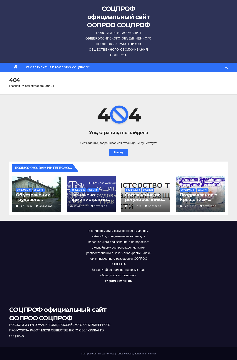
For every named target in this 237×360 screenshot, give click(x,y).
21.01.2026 (135, 206)
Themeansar (149, 353)
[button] (226, 67)
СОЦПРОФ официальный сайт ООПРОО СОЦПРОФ (118, 17)
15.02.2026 (26, 206)
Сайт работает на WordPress (98, 353)
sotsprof (44, 206)
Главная (14, 86)
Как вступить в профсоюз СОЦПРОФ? (58, 67)
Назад (118, 152)
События (39, 190)
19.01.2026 (190, 206)
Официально (24, 190)
